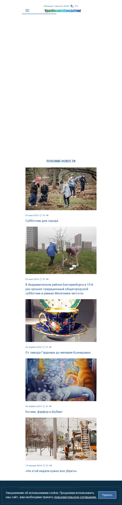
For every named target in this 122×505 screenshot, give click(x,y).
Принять (107, 495)
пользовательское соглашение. (75, 497)
